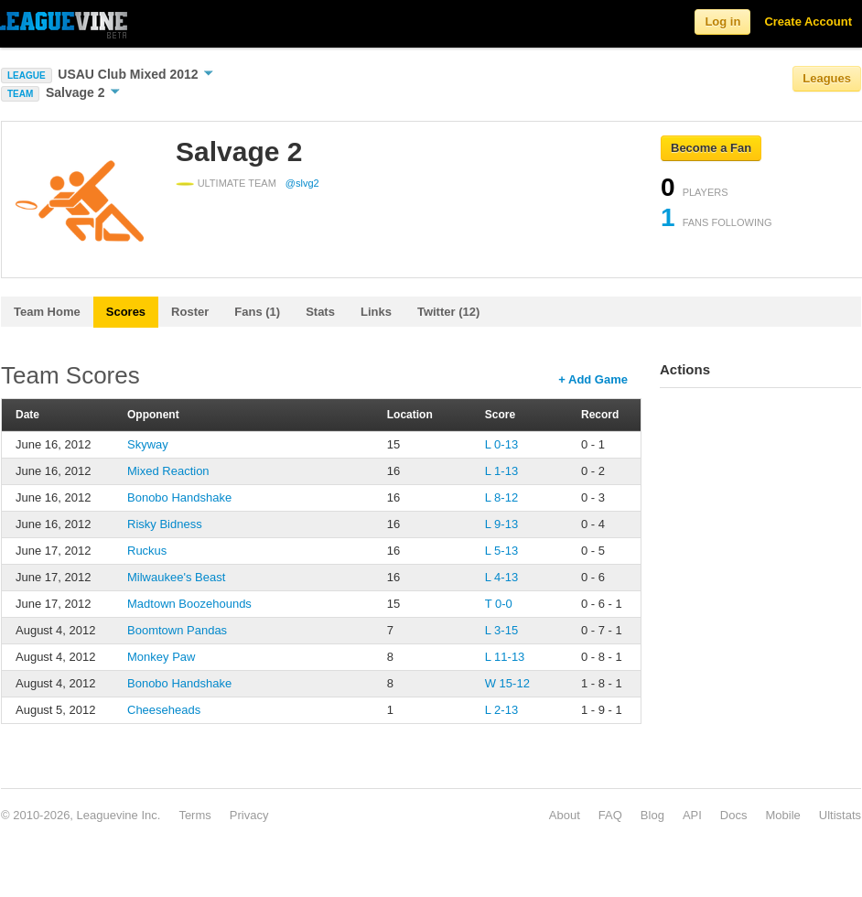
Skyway (147, 444)
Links (376, 312)
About (564, 815)
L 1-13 (501, 471)
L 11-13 (505, 657)
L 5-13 (501, 550)
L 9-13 (501, 524)
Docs (734, 815)
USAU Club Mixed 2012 (135, 74)
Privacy (249, 815)
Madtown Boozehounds (189, 604)
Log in (722, 21)
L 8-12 (501, 497)
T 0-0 (498, 604)
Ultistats (840, 815)
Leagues (827, 78)
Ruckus (147, 550)
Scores (125, 312)
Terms (194, 815)
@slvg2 (302, 183)
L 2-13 (501, 710)
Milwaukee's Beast (176, 577)
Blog (652, 815)
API (692, 815)
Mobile (782, 815)
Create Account (808, 21)
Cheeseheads (163, 710)
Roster (190, 312)
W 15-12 (507, 683)
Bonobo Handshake (179, 497)
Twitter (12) (448, 312)
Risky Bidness (164, 524)
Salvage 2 (83, 92)
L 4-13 (501, 577)
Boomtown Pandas (177, 630)
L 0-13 (501, 444)
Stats (320, 312)
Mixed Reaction (168, 471)
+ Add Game (593, 379)
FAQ (610, 815)
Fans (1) (257, 312)
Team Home (47, 312)
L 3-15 (501, 630)
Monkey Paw (161, 657)
